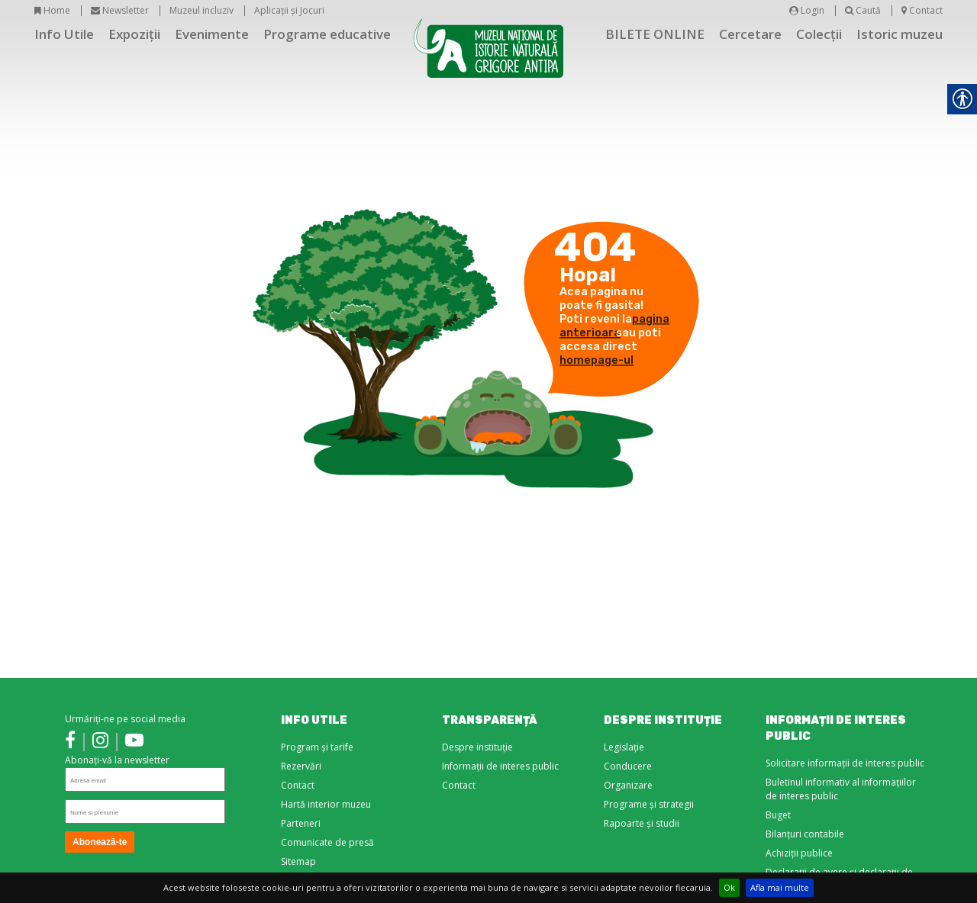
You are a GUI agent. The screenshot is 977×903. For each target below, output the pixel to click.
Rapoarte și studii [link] (641, 823)
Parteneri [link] (301, 823)
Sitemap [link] (298, 861)
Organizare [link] (628, 785)
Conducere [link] (628, 766)
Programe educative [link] (327, 34)
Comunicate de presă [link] (327, 842)
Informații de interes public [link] (500, 766)
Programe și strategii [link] (649, 804)
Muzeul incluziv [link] (201, 10)
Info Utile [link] (64, 34)
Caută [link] (863, 10)
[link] (70, 742)
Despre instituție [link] (477, 747)
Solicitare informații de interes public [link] (845, 763)
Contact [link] (922, 10)
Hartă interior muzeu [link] (326, 804)
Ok (729, 887)
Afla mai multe (779, 887)
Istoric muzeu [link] (899, 34)
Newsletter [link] (120, 10)
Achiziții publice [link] (799, 853)
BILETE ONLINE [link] (655, 34)
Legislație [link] (624, 747)
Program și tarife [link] (317, 747)
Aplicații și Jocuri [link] (289, 10)
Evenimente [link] (212, 34)
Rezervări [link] (301, 766)
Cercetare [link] (750, 34)
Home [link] (52, 10)
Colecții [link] (819, 34)
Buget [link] (778, 814)
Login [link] (806, 10)
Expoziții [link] (134, 34)
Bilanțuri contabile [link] (805, 833)
